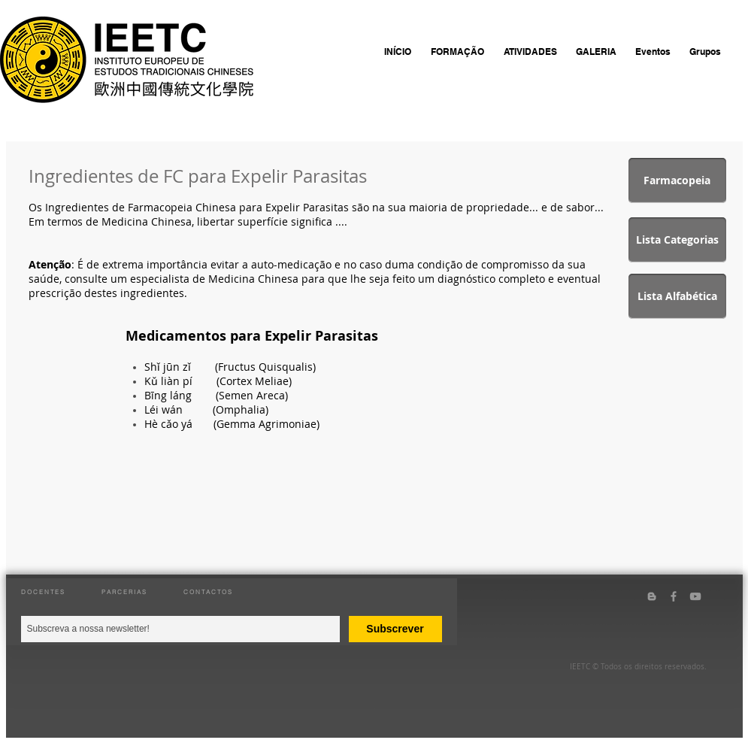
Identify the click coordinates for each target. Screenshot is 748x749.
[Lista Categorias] (677, 239)
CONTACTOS (208, 592)
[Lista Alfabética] (677, 296)
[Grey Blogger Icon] (652, 596)
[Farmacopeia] (677, 180)
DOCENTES (43, 592)
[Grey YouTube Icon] (695, 596)
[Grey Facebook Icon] (673, 596)
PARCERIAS (124, 592)
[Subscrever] (395, 629)
